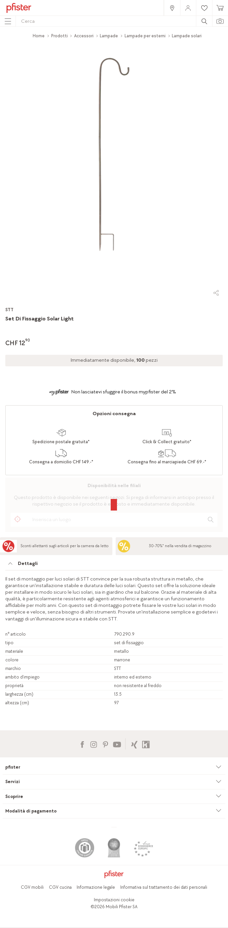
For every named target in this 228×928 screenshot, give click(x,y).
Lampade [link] (109, 36)
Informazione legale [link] (96, 887)
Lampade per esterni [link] (145, 36)
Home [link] (39, 36)
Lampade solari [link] (187, 36)
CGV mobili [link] (32, 887)
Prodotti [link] (59, 36)
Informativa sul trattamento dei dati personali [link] (163, 887)
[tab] (114, 565)
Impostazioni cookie (114, 900)
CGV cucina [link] (60, 887)
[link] (172, 8)
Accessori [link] (84, 36)
